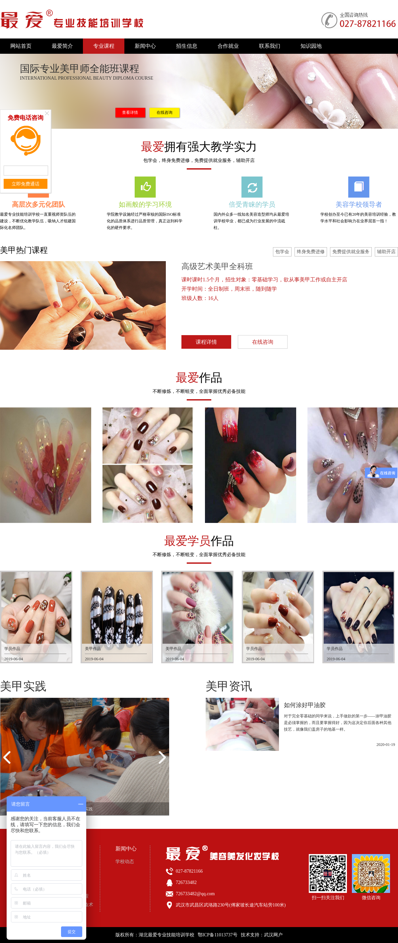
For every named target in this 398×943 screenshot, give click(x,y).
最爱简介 (62, 46)
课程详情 (206, 342)
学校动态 (124, 861)
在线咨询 (164, 112)
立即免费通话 (25, 183)
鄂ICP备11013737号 (217, 934)
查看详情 (130, 112)
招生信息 (186, 46)
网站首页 (21, 46)
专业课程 (103, 46)
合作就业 (228, 46)
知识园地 (311, 46)
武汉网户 (273, 934)
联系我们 (269, 46)
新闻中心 (145, 46)
